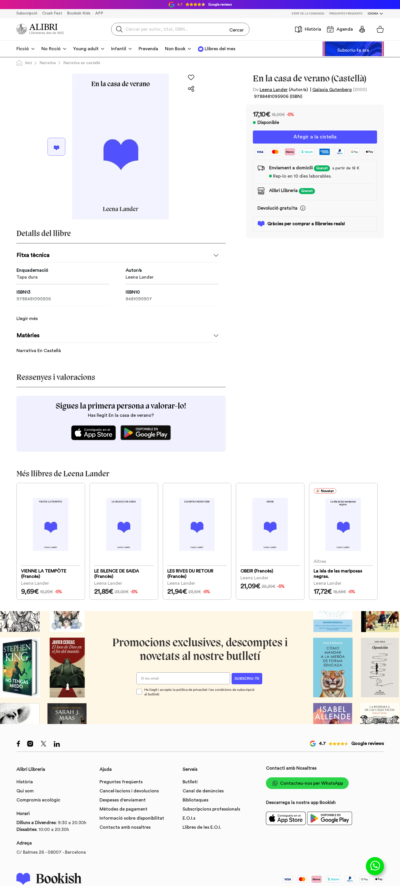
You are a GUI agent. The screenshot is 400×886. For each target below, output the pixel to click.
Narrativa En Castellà (38, 344)
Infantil (118, 49)
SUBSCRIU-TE (246, 678)
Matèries (27, 329)
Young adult (86, 49)
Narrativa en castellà (81, 63)
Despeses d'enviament (123, 800)
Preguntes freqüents (345, 13)
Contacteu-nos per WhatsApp (307, 783)
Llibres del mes (220, 49)
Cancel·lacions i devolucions (129, 791)
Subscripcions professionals (211, 809)
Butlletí (190, 782)
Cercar (236, 29)
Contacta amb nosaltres (125, 827)
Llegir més (27, 312)
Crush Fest (52, 13)
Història (308, 29)
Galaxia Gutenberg (332, 89)
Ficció (22, 49)
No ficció (51, 49)
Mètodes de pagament (123, 809)
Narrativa (47, 63)
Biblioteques (195, 800)
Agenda (340, 29)
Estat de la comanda (308, 13)
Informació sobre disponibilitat (132, 818)
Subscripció (26, 13)
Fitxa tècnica (32, 255)
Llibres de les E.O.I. (202, 827)
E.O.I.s (189, 818)
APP (99, 13)
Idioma (373, 13)
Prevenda (148, 49)
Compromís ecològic (38, 800)
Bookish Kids (78, 13)
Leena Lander (274, 89)
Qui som (25, 791)
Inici (24, 63)
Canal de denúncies (203, 791)
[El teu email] (183, 679)
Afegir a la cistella (315, 137)
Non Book (175, 49)
